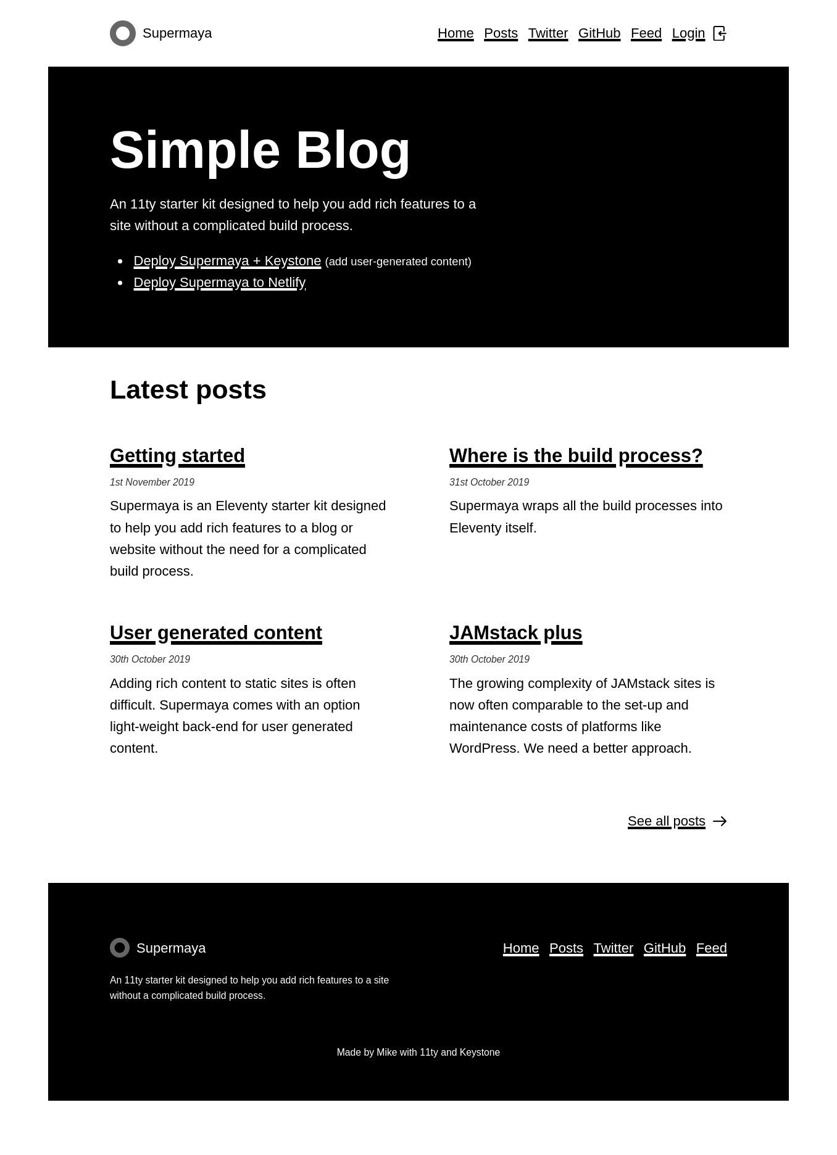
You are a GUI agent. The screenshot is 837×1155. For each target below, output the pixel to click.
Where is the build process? (576, 455)
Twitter (548, 33)
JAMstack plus (516, 633)
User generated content (216, 633)
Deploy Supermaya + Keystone (228, 260)
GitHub (599, 33)
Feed (646, 33)
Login (699, 33)
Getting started (177, 455)
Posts (501, 33)
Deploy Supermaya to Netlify (220, 282)
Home (456, 33)
